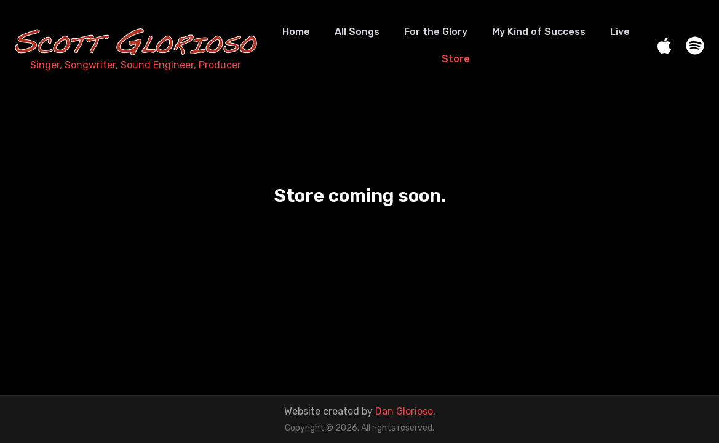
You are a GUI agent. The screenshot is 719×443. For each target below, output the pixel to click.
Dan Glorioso (404, 411)
